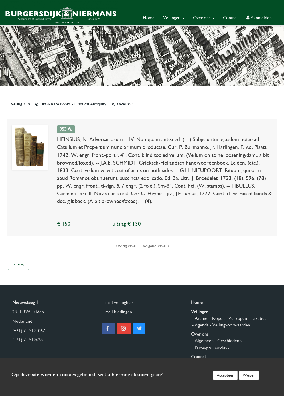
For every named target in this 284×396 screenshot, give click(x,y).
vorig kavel (126, 246)
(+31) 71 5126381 (28, 339)
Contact (230, 17)
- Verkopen (236, 318)
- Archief (199, 318)
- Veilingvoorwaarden (229, 325)
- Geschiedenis (228, 340)
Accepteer (225, 375)
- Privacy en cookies (210, 347)
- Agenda (200, 325)
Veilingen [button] (173, 17)
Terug (19, 264)
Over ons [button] (203, 17)
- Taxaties (256, 318)
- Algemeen (202, 340)
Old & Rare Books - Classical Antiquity (71, 104)
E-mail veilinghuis (117, 302)
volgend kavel (156, 246)
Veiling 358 (21, 104)
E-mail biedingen (117, 311)
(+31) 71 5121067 (28, 330)
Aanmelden (259, 17)
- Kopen (216, 318)
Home (149, 17)
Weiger (249, 375)
